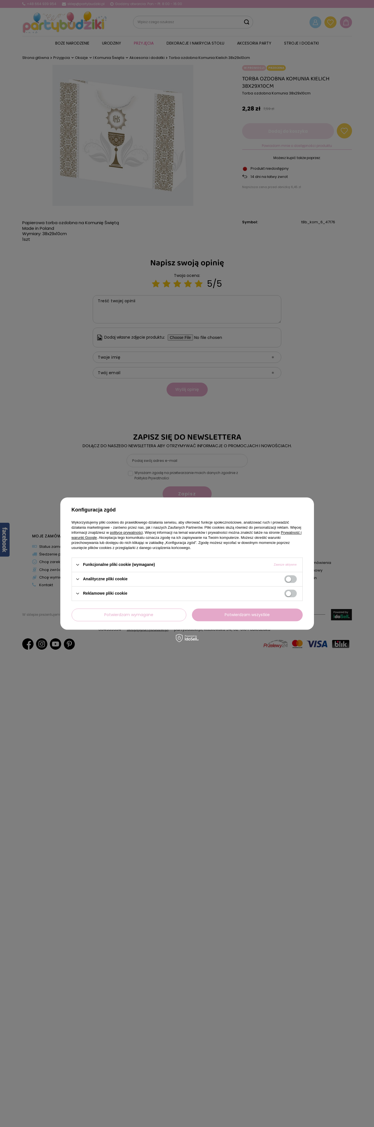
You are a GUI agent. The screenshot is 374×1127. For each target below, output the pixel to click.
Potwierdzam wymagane (128, 614)
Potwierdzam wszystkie (247, 614)
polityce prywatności (126, 532)
